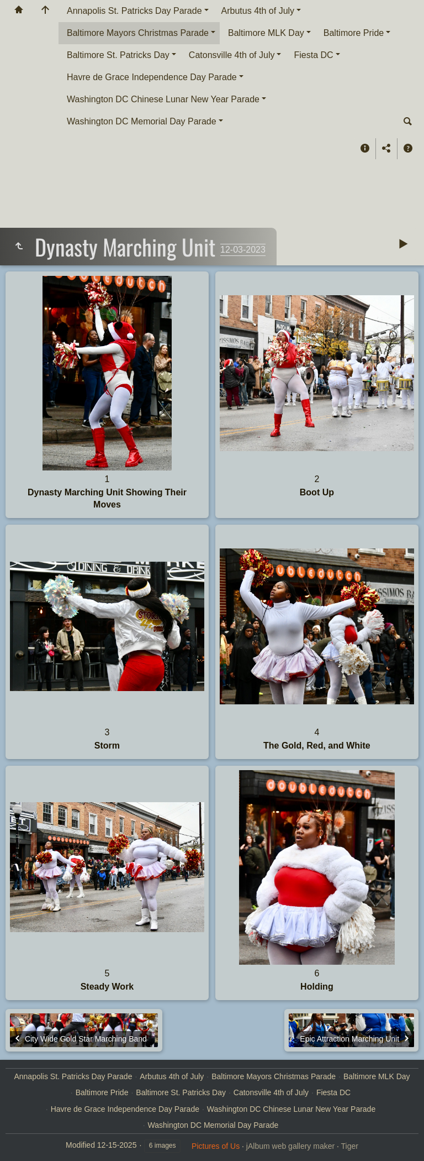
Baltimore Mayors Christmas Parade (138, 33)
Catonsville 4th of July (232, 55)
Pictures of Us (216, 1146)
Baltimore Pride (354, 33)
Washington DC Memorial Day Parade (141, 121)
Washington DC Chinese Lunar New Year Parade (163, 99)
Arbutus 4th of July (258, 10)
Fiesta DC (313, 55)
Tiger (349, 1146)
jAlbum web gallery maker (290, 1146)
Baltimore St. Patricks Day (118, 55)
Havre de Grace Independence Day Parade (152, 77)
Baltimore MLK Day (266, 33)
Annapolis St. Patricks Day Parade (134, 10)
